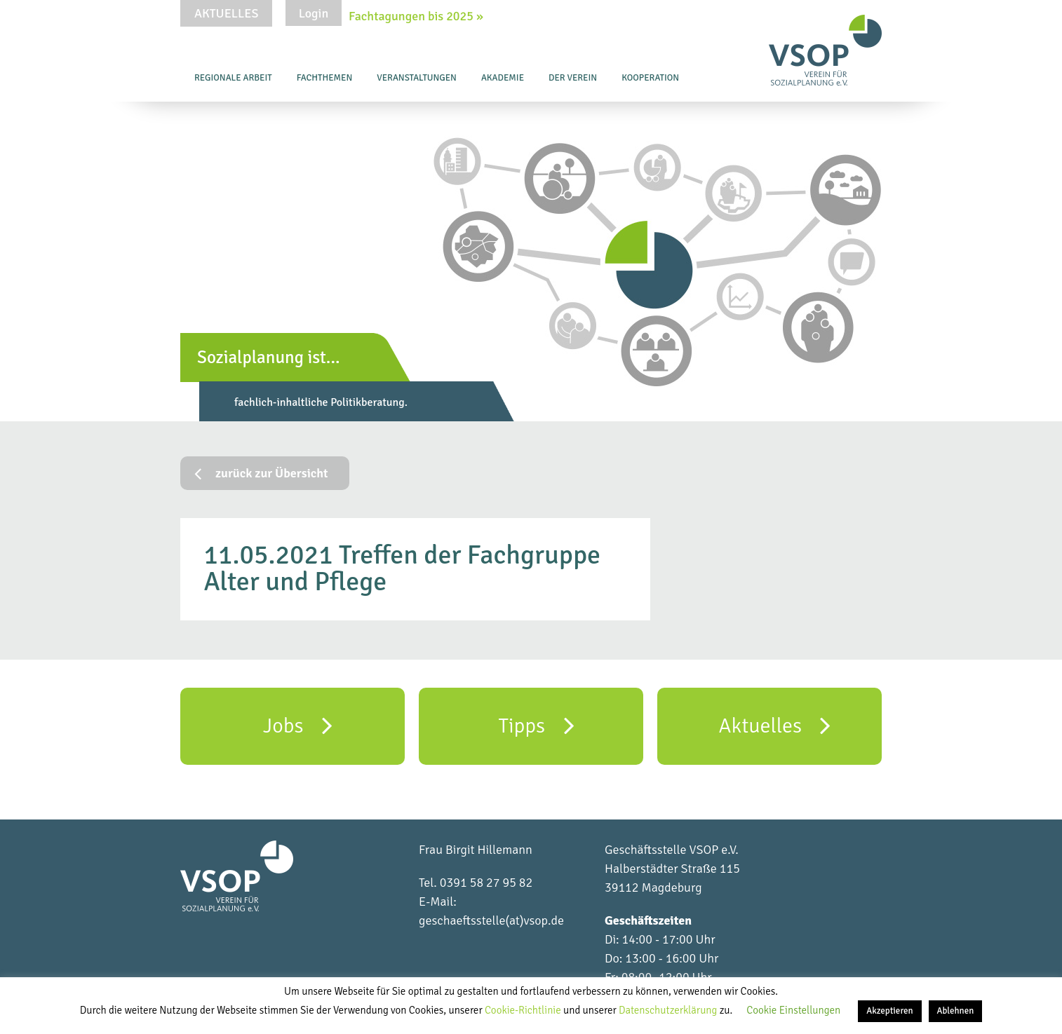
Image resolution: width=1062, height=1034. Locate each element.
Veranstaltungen (417, 77)
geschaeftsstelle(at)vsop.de (491, 920)
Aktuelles (226, 13)
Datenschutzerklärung (669, 1010)
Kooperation (650, 77)
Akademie (502, 77)
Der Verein (573, 77)
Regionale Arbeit (233, 77)
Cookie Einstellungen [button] (793, 1010)
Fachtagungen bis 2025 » (416, 16)
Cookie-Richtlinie (524, 1010)
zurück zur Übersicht (261, 473)
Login (313, 13)
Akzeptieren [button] (889, 1010)
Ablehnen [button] (955, 1010)
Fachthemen (325, 77)
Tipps (536, 725)
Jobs (297, 725)
